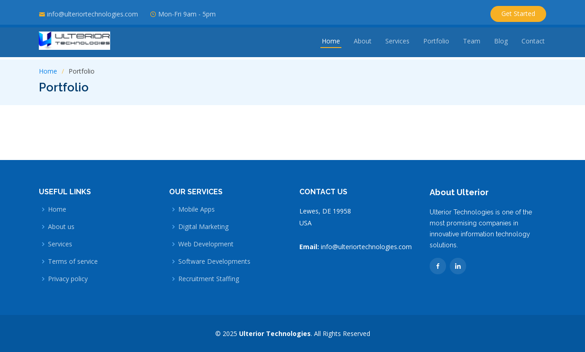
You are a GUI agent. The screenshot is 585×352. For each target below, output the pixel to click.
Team (471, 43)
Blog (501, 43)
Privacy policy (68, 279)
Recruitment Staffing (208, 279)
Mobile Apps (196, 209)
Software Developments (214, 261)
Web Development (206, 244)
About (363, 43)
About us (61, 227)
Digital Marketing (203, 227)
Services (397, 43)
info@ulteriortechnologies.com (92, 14)
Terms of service (73, 261)
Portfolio (436, 43)
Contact (533, 43)
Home (331, 43)
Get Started (518, 13)
